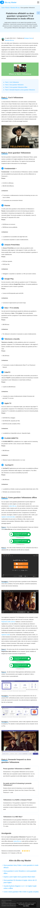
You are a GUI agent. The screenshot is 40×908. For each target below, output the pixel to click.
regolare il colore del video (8, 517)
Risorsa (7, 7)
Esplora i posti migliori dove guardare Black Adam (19, 877)
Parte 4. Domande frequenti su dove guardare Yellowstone (20, 89)
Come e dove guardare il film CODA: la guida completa (21, 892)
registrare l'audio (5, 634)
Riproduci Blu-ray (15, 7)
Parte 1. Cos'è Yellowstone (12, 82)
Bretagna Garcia (28, 38)
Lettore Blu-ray (12, 506)
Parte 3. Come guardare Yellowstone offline (16, 87)
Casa (2, 7)
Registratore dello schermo (8, 621)
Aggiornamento (4, 903)
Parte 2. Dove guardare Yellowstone (14, 84)
